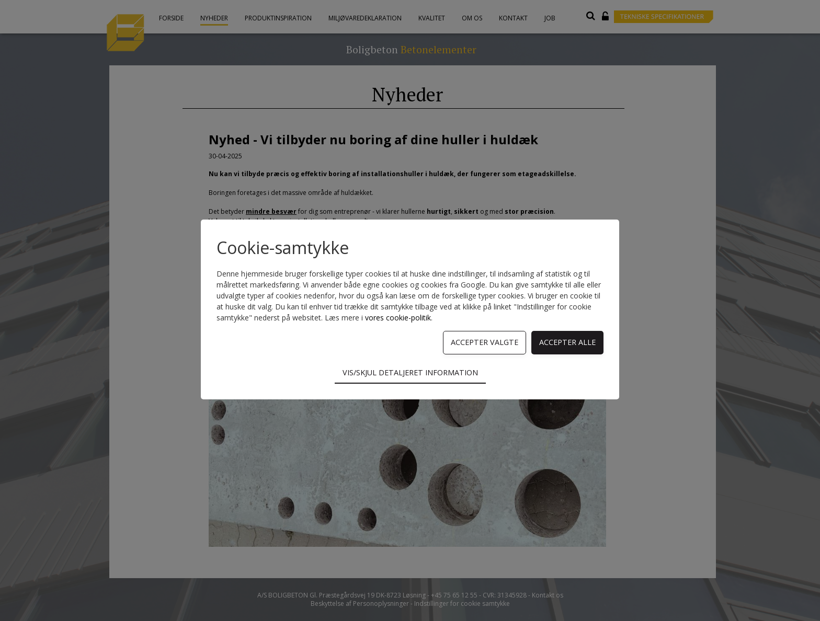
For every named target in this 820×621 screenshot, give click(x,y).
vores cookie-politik (398, 318)
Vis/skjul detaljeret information (410, 372)
